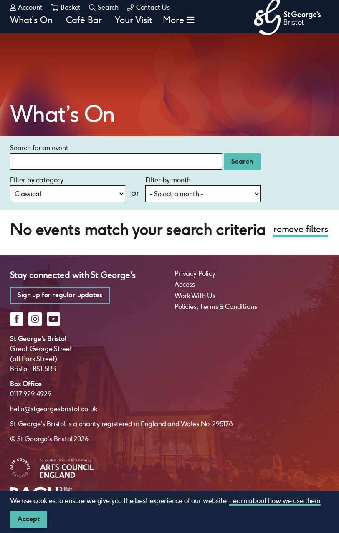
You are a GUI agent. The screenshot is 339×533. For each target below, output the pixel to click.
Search (104, 21)
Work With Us (195, 262)
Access (185, 251)
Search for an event (39, 115)
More (173, 40)
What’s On (31, 40)
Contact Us (148, 21)
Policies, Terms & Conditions (216, 273)
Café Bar (84, 40)
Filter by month (168, 147)
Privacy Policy (195, 240)
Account (26, 21)
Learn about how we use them (275, 501)
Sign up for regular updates (60, 261)
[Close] (28, 519)
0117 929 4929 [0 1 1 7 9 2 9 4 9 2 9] (30, 360)
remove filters (300, 195)
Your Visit (133, 40)
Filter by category (36, 147)
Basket (66, 21)
